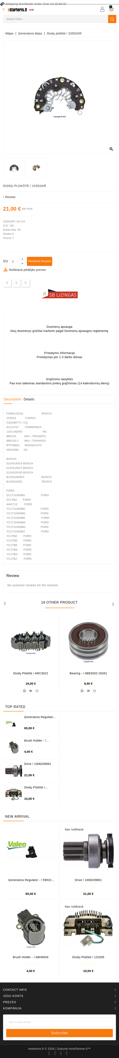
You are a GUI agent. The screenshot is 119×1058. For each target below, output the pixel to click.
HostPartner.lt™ (80, 1048)
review (9, 197)
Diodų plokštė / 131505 (34, 789)
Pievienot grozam (39, 261)
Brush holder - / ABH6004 (35, 742)
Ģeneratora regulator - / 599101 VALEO (40, 718)
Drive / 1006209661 (37, 763)
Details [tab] (29, 399)
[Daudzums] (15, 261)
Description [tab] (13, 399)
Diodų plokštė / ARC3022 (30, 673)
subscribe (59, 1033)
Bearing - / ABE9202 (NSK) (88, 673)
